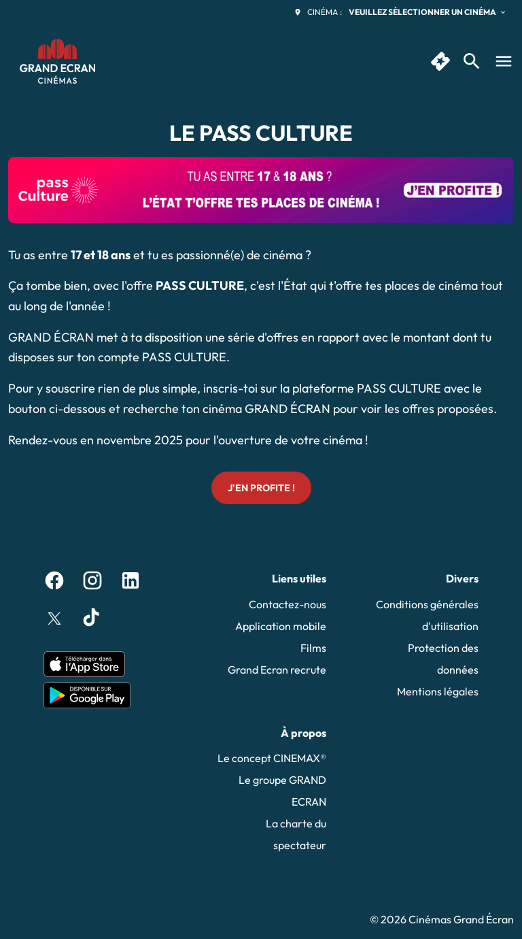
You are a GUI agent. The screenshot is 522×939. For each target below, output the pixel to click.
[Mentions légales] (437, 691)
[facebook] (54, 580)
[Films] (313, 648)
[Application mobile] (280, 626)
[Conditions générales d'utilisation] (424, 615)
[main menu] (503, 61)
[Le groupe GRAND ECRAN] (272, 790)
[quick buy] (440, 61)
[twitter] (54, 618)
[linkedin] (130, 580)
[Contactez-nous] (287, 604)
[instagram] (92, 580)
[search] (472, 61)
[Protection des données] (424, 658)
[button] (261, 190)
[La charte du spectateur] (272, 834)
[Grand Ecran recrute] (277, 669)
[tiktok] (92, 618)
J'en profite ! (261, 488)
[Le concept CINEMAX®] (272, 758)
